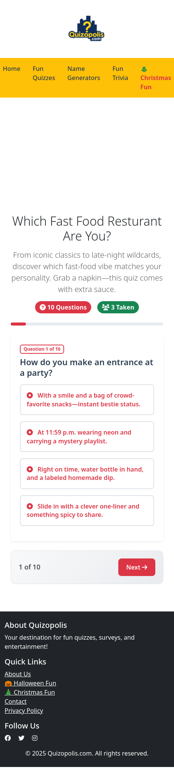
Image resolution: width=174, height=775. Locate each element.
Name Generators (84, 73)
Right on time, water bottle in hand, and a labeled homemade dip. (85, 473)
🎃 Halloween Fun (30, 683)
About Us (18, 674)
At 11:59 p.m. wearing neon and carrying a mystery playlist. (79, 436)
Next (136, 567)
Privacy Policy (24, 710)
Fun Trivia (120, 73)
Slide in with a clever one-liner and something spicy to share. (83, 510)
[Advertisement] (83, 155)
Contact (16, 701)
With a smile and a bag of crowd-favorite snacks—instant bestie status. (83, 399)
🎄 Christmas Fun (30, 692)
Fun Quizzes (43, 73)
